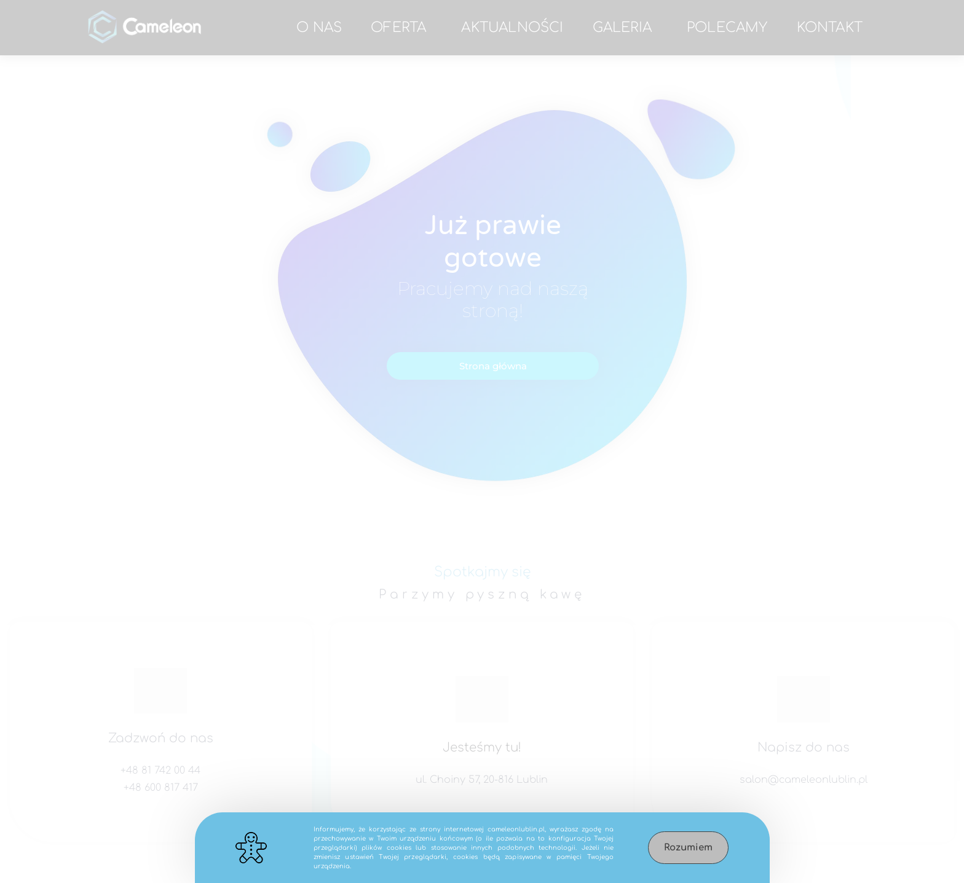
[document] (482, 441)
